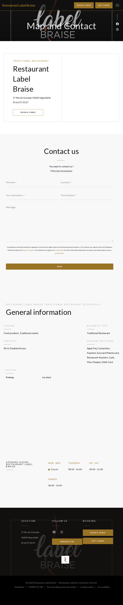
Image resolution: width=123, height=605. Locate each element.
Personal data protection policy (63, 587)
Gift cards (104, 5)
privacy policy (59, 253)
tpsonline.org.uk (28, 250)
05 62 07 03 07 (20, 102)
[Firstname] (32, 182)
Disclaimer (21, 587)
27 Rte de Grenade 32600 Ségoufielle (37, 97)
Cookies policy (89, 587)
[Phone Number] (87, 195)
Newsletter (67, 541)
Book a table (84, 5)
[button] (117, 5)
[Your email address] (32, 195)
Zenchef (93, 582)
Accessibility (104, 587)
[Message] (59, 223)
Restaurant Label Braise (18, 5)
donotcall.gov (58, 250)
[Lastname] (87, 182)
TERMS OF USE (37, 587)
